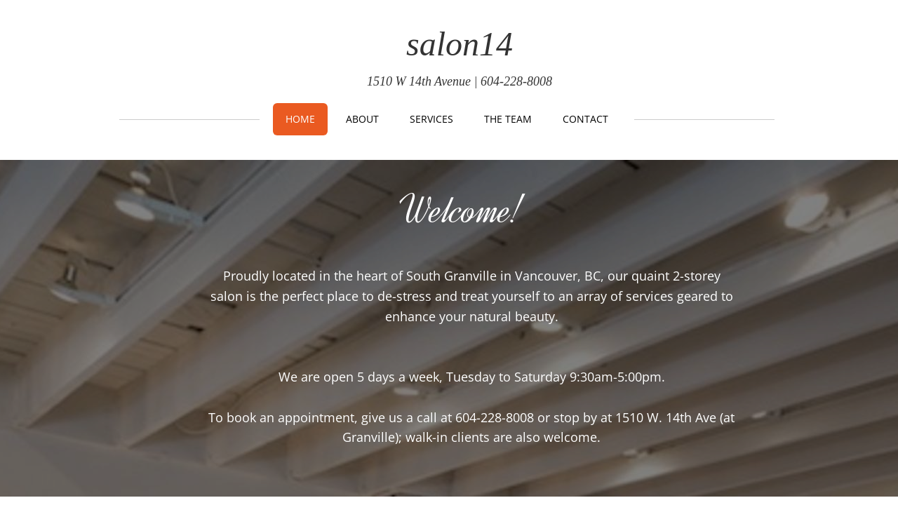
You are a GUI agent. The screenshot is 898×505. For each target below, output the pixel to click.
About (362, 119)
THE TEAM (508, 119)
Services (431, 119)
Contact (585, 119)
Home (300, 119)
